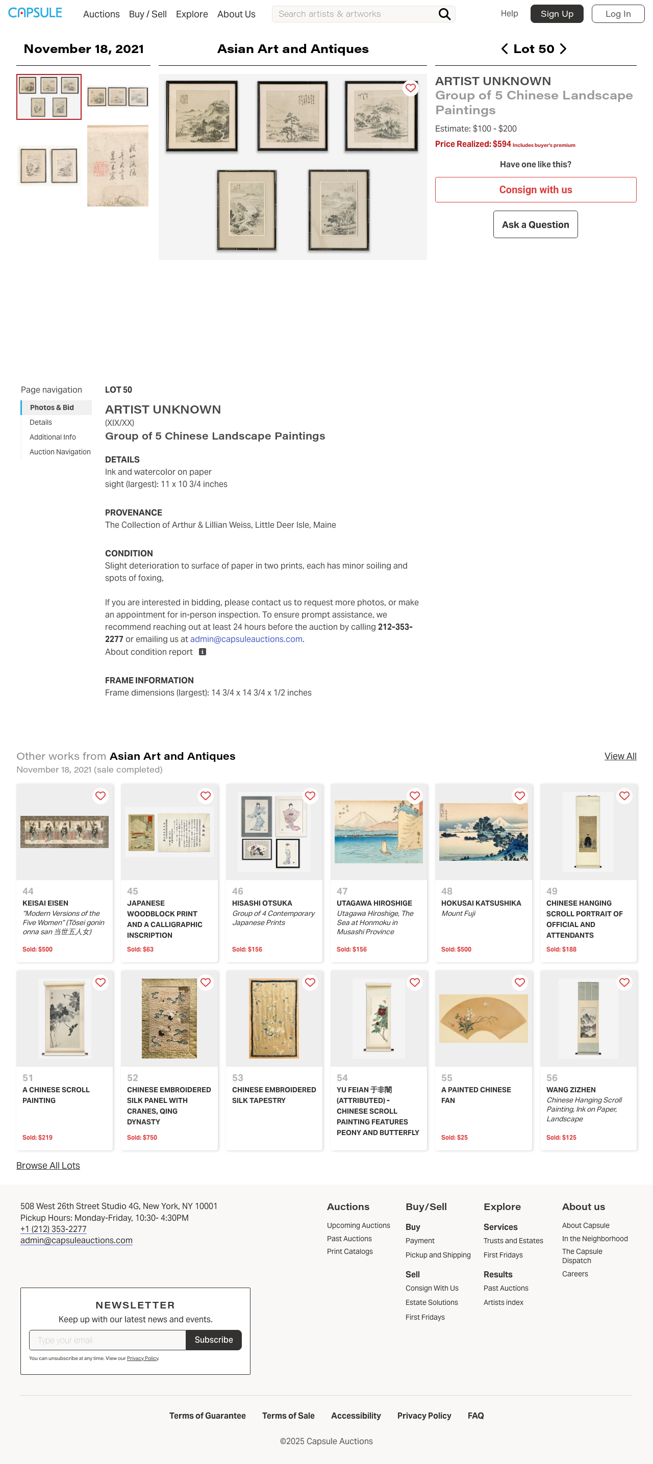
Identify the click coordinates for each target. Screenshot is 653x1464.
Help (509, 13)
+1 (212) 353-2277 (53, 1229)
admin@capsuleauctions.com (246, 639)
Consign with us (535, 190)
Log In (618, 13)
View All (621, 756)
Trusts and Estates (513, 1240)
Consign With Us (432, 1288)
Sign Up (557, 13)
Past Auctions (506, 1288)
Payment (420, 1240)
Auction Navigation (60, 451)
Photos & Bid (52, 407)
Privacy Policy (142, 1358)
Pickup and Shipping (438, 1255)
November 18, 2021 (83, 48)
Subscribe (214, 1339)
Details (41, 422)
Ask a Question (536, 224)
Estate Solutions (432, 1302)
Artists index (503, 1302)
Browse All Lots (48, 1165)
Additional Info (53, 437)
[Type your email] (107, 1340)
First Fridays (425, 1317)
